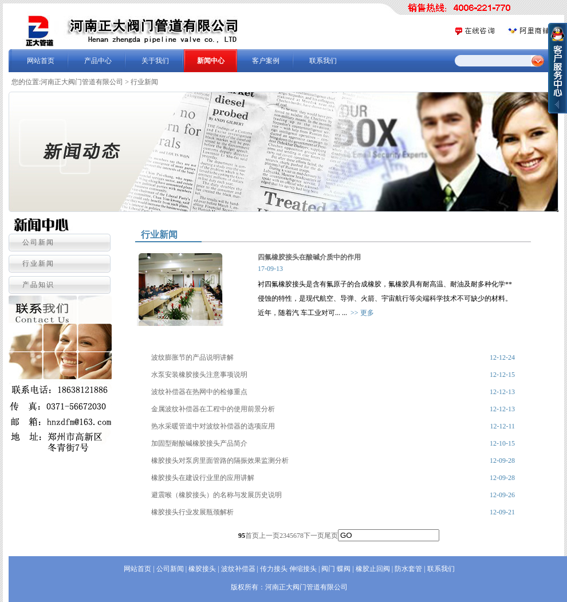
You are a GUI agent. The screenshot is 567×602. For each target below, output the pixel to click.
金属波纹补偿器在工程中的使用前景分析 (213, 409)
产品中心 (98, 61)
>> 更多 (362, 313)
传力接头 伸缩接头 (288, 569)
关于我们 (155, 61)
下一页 (314, 536)
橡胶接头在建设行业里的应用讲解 (202, 478)
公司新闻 (38, 242)
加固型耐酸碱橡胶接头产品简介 (199, 443)
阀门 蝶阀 (336, 569)
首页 (252, 536)
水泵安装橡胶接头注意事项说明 (199, 375)
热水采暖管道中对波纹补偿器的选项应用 (213, 426)
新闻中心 (211, 61)
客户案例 (265, 61)
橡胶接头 (202, 569)
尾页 (331, 536)
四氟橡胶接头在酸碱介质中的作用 (309, 257)
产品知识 (38, 285)
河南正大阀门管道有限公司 (82, 82)
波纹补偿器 (238, 569)
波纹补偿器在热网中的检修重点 (199, 392)
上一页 (269, 536)
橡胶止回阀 (373, 569)
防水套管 (408, 569)
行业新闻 (144, 82)
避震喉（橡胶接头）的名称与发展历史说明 (216, 495)
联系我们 (323, 61)
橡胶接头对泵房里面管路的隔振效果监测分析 (220, 461)
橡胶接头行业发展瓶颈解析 (192, 512)
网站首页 (40, 61)
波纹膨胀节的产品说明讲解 (192, 357)
